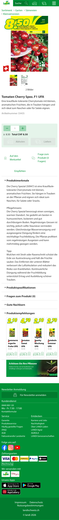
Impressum (20, 502)
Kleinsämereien (11, 14)
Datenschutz (36, 502)
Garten (18, 10)
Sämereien (31, 10)
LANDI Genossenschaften (42, 436)
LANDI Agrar (36, 429)
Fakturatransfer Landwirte (13, 436)
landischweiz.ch (31, 510)
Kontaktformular (9, 411)
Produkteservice (9, 423)
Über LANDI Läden (39, 426)
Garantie (5, 420)
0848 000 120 (8, 405)
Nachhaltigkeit (38, 423)
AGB (4, 432)
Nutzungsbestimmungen (30, 505)
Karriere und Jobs (39, 420)
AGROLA (35, 432)
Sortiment (7, 10)
